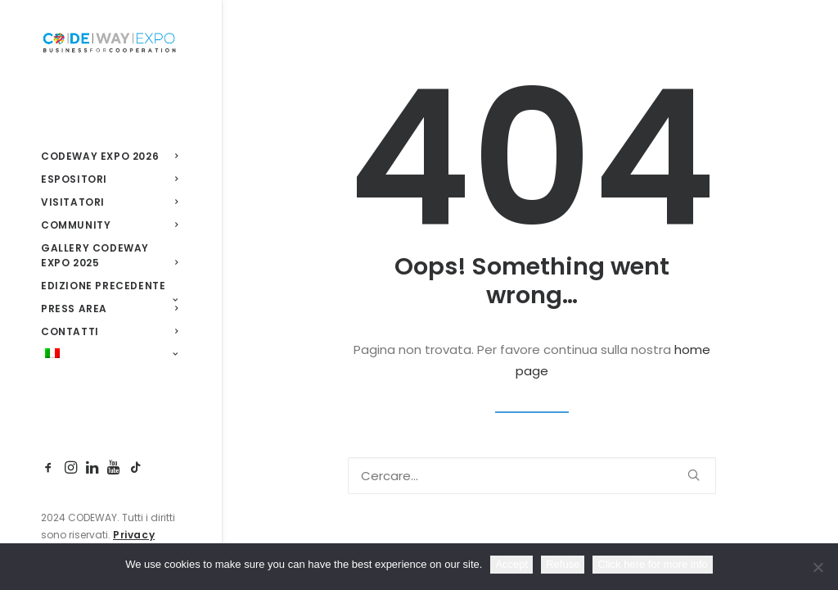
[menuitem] (51, 468)
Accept (511, 564)
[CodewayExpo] (109, 42)
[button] (51, 468)
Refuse (562, 564)
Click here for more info (652, 564)
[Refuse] (817, 567)
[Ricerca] (532, 475)
